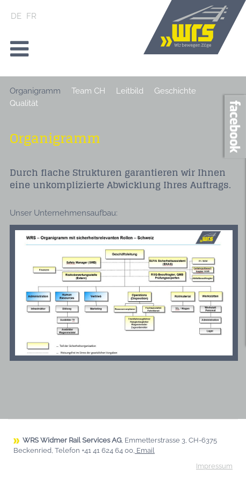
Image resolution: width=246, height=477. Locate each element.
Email (145, 450)
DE (17, 16)
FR (31, 16)
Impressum (214, 466)
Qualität (24, 103)
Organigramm (35, 91)
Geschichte (175, 91)
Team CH (88, 91)
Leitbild (129, 91)
